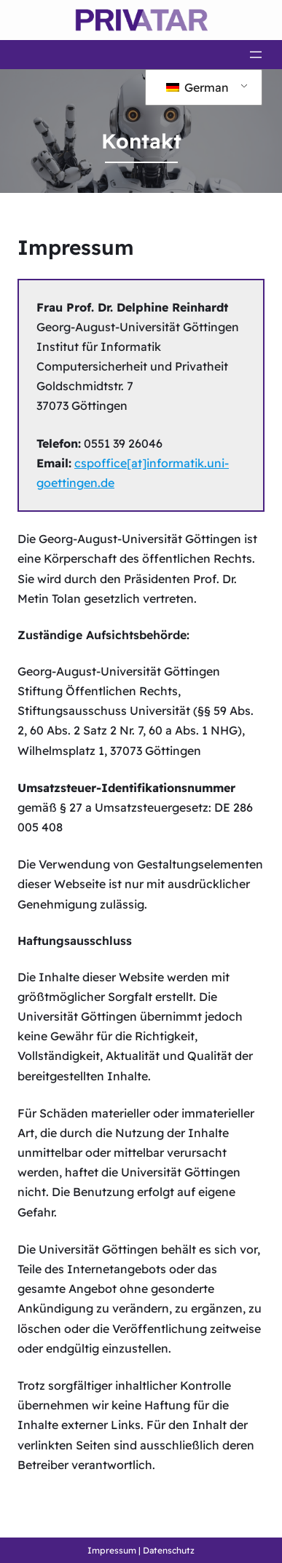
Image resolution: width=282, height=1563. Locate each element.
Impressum (111, 1550)
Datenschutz (169, 1550)
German (197, 87)
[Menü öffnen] (256, 54)
